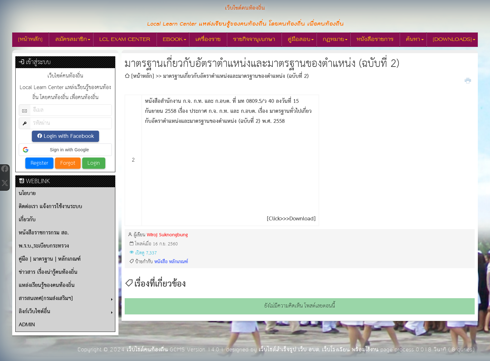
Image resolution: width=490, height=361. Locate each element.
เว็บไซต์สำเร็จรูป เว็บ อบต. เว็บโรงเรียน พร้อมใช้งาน (318, 349)
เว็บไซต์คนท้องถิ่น (147, 349)
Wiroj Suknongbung (167, 234)
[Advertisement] (230, 170)
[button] (65, 149)
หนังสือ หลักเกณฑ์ (171, 261)
